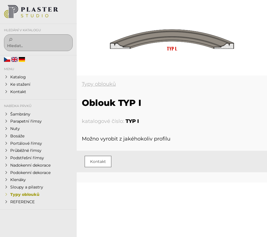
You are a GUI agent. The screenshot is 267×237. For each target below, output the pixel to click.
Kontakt (98, 161)
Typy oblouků (99, 84)
